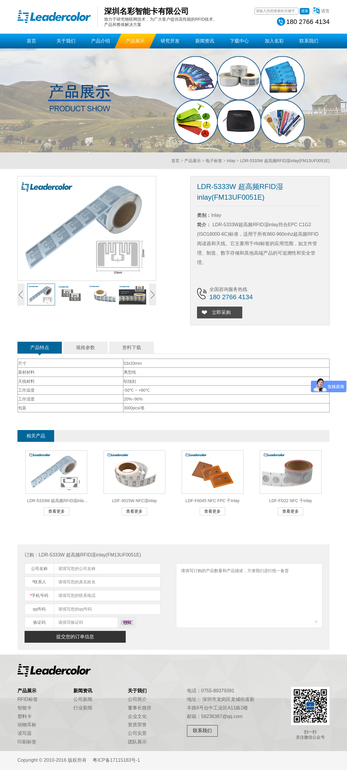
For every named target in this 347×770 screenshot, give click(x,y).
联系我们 (308, 40)
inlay (231, 160)
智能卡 (24, 707)
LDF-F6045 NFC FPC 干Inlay (212, 500)
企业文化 (137, 716)
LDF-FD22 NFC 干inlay (290, 500)
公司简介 (137, 699)
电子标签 (214, 160)
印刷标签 (26, 741)
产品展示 (135, 40)
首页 (31, 40)
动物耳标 (26, 724)
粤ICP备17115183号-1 (116, 760)
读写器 (24, 733)
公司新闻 (82, 699)
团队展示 (137, 741)
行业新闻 (82, 707)
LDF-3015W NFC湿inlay (134, 500)
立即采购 (222, 312)
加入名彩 (274, 40)
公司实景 (137, 733)
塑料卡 (24, 716)
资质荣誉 (137, 724)
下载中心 (239, 40)
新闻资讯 (204, 40)
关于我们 (66, 40)
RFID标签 (27, 699)
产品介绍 (100, 40)
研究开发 (170, 40)
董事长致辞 (139, 707)
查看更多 (56, 511)
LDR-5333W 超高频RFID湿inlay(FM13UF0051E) (285, 160)
